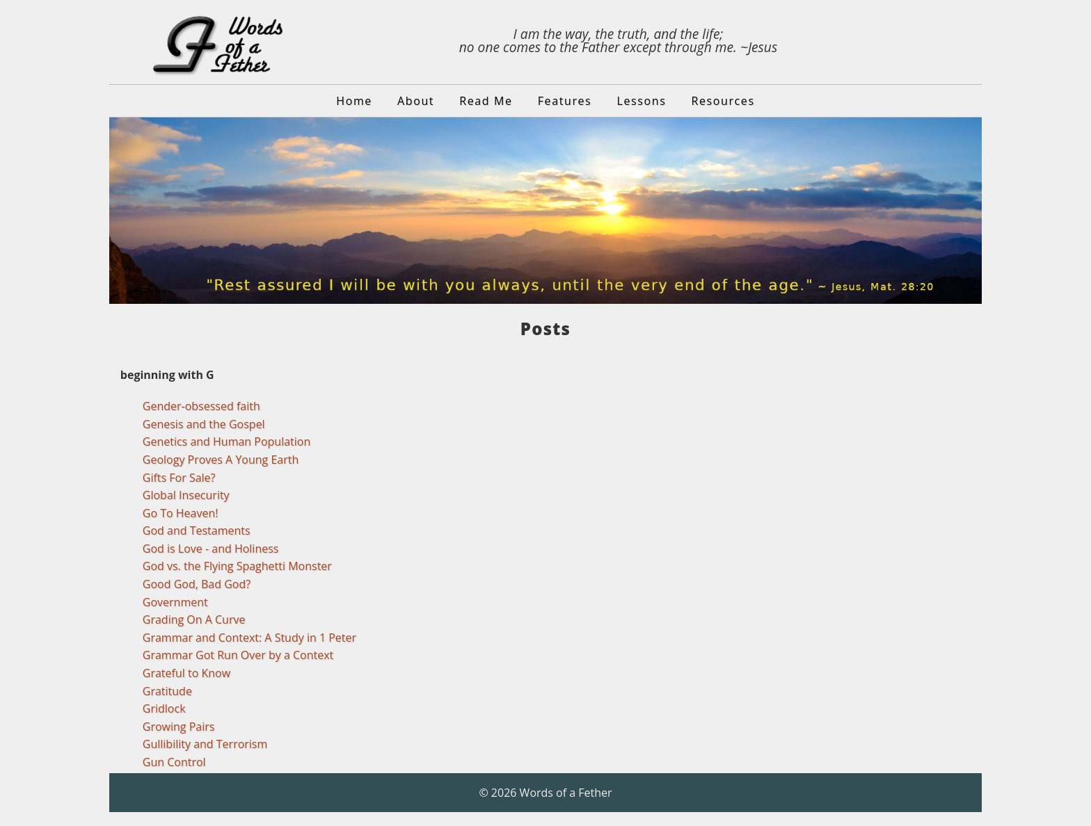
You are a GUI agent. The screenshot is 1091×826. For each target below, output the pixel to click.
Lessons (642, 100)
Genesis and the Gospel (204, 424)
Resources (723, 100)
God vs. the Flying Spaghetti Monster (237, 566)
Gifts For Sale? (179, 477)
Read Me (485, 100)
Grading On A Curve (194, 619)
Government (175, 602)
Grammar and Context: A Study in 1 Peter (249, 637)
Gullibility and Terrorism (205, 744)
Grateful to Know (186, 673)
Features (565, 100)
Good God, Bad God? (196, 584)
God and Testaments (196, 530)
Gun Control (174, 762)
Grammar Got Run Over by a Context (238, 655)
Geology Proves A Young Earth (220, 459)
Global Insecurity (186, 495)
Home (354, 100)
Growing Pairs (179, 726)
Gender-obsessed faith (201, 406)
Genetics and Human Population (227, 441)
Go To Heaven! (180, 513)
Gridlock (164, 708)
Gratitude (167, 691)
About (415, 100)
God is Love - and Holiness (211, 548)
